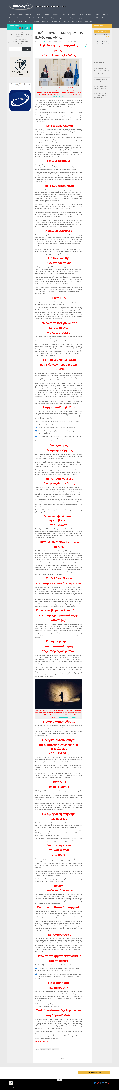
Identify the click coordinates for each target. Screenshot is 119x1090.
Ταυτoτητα (12, 14)
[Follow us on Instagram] (30, 28)
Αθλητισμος (37, 14)
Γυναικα (81, 14)
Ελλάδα (49, 1049)
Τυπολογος (20, 6)
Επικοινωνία (88, 21)
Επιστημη (19, 18)
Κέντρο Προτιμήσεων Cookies (94, 1072)
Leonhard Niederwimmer (63, 717)
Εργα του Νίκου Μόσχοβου (40, 18)
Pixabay (74, 717)
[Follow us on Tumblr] (22, 28)
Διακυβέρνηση (43, 1049)
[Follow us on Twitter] (25, 28)
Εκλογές (11, 18)
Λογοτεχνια (81, 18)
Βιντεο (74, 14)
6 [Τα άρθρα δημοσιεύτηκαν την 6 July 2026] (95, 39)
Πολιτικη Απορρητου (77, 21)
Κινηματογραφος (62, 18)
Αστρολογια (66, 14)
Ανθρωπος (46, 14)
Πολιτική (57, 1049)
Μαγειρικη (89, 18)
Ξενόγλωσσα (66, 21)
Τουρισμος (45, 21)
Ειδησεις (97, 14)
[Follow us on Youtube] (27, 28)
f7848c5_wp (45, 41)
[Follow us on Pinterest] (20, 28)
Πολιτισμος (36, 21)
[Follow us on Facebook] (18, 28)
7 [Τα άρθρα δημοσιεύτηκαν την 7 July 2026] (97, 39)
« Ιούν (101, 48)
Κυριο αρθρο (28, 14)
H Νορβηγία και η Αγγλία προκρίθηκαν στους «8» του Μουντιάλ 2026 (101, 88)
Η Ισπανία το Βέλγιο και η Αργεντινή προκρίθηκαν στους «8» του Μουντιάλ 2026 (101, 81)
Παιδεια (20, 21)
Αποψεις (20, 14)
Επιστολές (28, 18)
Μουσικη (104, 18)
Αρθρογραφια (55, 14)
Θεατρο (53, 18)
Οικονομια (12, 21)
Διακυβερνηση (40, 26)
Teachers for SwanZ (56, 21)
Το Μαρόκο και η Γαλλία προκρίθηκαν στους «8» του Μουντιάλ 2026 (101, 95)
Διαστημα (88, 14)
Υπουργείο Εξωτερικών (59, 96)
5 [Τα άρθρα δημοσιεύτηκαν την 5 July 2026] (108, 36)
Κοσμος (72, 18)
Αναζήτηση (26, 49)
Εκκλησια (105, 14)
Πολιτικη (27, 21)
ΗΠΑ (53, 1049)
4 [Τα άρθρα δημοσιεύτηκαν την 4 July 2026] (106, 36)
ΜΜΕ (97, 18)
